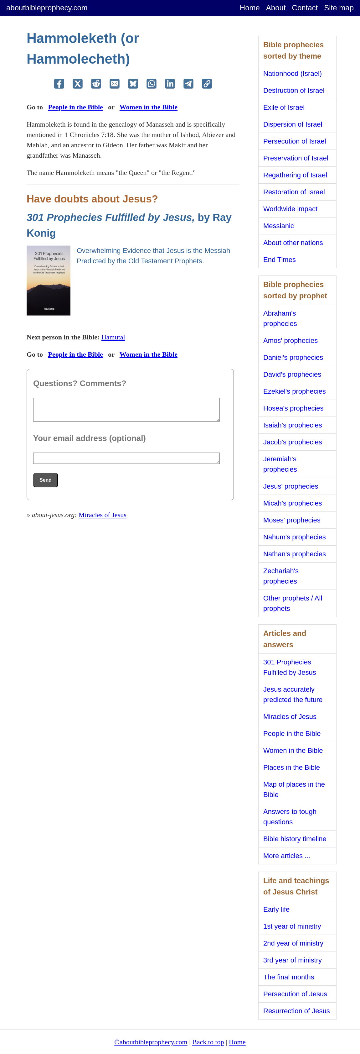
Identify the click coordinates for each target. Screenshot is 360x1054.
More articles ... (286, 856)
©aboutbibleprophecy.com (150, 1042)
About (276, 7)
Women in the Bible (148, 107)
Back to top (208, 1042)
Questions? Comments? (79, 383)
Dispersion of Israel (292, 124)
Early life (276, 909)
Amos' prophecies (290, 340)
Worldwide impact (290, 209)
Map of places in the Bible (294, 789)
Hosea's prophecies (293, 408)
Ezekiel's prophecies (294, 391)
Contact (305, 7)
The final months (288, 977)
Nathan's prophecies (294, 554)
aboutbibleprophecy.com (47, 7)
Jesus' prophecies (290, 486)
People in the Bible (75, 107)
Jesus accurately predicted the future (293, 694)
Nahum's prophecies (294, 537)
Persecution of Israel (294, 141)
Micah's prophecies (292, 503)
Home (250, 7)
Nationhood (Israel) (292, 73)
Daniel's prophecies (293, 357)
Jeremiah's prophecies (280, 464)
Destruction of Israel (294, 90)
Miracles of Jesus (102, 515)
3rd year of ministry (292, 960)
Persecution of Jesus (295, 994)
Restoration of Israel (294, 192)
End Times (279, 260)
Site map (339, 7)
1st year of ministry (292, 926)
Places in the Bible (291, 767)
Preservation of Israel (295, 158)
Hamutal (113, 337)
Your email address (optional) (89, 438)
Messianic (278, 226)
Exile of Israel (284, 107)
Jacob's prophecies (292, 442)
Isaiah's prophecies (292, 425)
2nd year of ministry (293, 943)
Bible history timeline (295, 839)
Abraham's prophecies (280, 318)
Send (45, 480)
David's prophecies (292, 374)
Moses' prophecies (292, 520)
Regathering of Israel (295, 175)
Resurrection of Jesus (296, 1011)
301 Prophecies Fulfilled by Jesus (289, 667)
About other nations (293, 243)
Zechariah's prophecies (281, 576)
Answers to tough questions (289, 817)
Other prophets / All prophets (292, 603)
